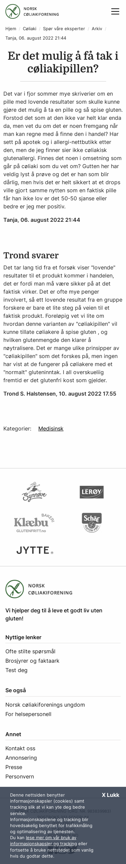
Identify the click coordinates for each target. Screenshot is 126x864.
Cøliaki (29, 28)
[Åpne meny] (115, 11)
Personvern (19, 776)
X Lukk (110, 795)
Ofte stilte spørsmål (30, 651)
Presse (13, 767)
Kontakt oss (20, 748)
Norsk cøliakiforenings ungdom (45, 704)
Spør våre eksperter (64, 28)
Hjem (10, 28)
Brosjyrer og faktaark (32, 660)
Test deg (16, 670)
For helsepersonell (28, 714)
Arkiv (97, 28)
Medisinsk (51, 428)
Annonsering (21, 757)
